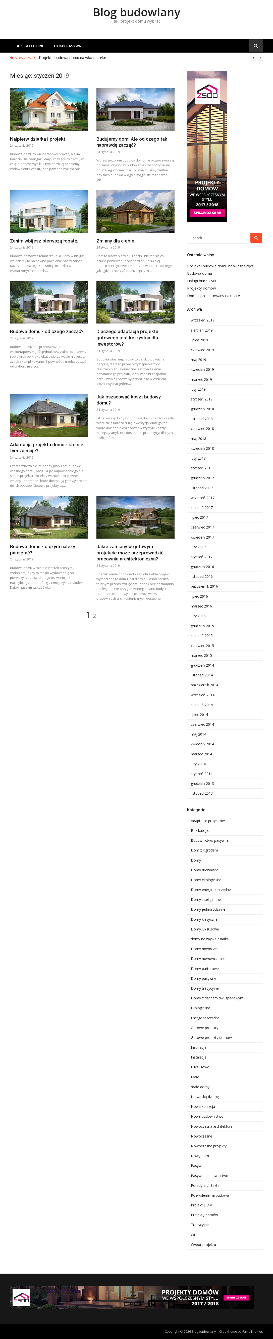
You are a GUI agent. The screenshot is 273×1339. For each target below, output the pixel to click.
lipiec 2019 (199, 340)
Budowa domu (199, 273)
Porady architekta (205, 1185)
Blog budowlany (136, 12)
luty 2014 (198, 764)
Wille (194, 1235)
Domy (196, 860)
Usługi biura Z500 (202, 280)
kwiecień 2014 (202, 744)
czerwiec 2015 (202, 645)
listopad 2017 (202, 488)
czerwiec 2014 (202, 724)
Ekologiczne (200, 1008)
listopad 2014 (202, 675)
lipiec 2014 (199, 714)
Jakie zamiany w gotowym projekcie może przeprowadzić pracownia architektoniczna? (129, 553)
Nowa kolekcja (203, 1106)
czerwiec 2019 (202, 350)
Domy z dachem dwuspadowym (217, 998)
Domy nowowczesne (208, 958)
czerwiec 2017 (202, 527)
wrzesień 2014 (202, 695)
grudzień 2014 (202, 665)
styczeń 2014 (201, 774)
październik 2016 (204, 586)
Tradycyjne (200, 1225)
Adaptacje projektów (208, 821)
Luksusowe (200, 1067)
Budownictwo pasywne (210, 840)
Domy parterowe (205, 968)
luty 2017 (198, 547)
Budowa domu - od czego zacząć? (46, 331)
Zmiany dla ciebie (115, 241)
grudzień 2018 (202, 409)
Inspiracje (198, 1047)
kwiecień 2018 (202, 448)
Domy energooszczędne (211, 889)
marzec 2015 (201, 655)
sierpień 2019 (202, 330)
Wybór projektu (203, 1244)
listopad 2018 (202, 419)
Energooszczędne (205, 1018)
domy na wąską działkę (210, 939)
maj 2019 (198, 359)
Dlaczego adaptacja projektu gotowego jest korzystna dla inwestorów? (127, 338)
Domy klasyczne (204, 919)
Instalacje (198, 1057)
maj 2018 (198, 438)
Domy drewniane (205, 870)
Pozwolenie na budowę (210, 1195)
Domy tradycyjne (205, 988)
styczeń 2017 (201, 557)
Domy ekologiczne (206, 880)
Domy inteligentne (206, 899)
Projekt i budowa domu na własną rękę (72, 57)
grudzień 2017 (202, 478)
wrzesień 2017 (202, 498)
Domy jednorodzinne (208, 909)
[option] (151, 58)
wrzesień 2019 (202, 320)
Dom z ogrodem (204, 850)
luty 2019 (198, 389)
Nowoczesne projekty (209, 1146)
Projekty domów (201, 288)
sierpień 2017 (202, 507)
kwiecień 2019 (202, 369)
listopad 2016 (202, 576)
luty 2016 (198, 616)
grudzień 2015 (202, 626)
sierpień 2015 (202, 635)
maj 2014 (198, 734)
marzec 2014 (201, 754)
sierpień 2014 (202, 705)
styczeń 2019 (201, 399)
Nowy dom (200, 1156)
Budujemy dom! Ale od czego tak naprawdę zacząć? (131, 142)
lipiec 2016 (199, 596)
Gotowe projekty (204, 1028)
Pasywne (198, 1165)
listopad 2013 (202, 793)
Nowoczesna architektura (212, 1126)
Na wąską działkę (205, 1096)
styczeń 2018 (201, 468)
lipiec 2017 (199, 517)
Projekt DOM (201, 1205)
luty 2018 (198, 458)
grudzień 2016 (202, 566)
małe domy (200, 1087)
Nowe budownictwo (207, 1116)
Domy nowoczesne (207, 949)
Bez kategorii (29, 45)
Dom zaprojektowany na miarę (213, 295)
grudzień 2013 (202, 783)
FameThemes (252, 1331)
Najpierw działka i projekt (37, 139)
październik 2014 (204, 685)
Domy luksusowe (205, 929)
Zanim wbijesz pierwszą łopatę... (45, 241)
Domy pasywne (69, 45)
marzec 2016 (201, 606)
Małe (195, 1077)
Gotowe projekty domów (211, 1037)
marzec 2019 (201, 379)
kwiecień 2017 (202, 537)
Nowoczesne (201, 1136)
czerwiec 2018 (202, 428)
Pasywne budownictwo (209, 1175)
